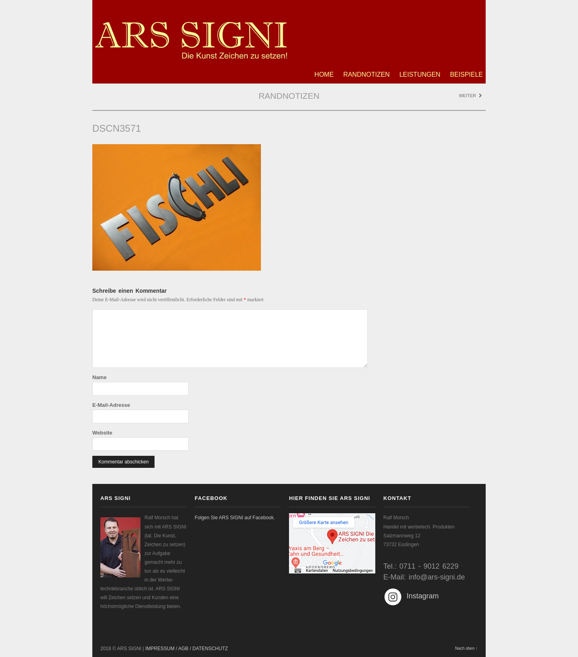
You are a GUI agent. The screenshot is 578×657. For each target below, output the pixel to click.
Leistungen (419, 74)
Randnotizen (366, 74)
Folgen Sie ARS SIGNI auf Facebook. (235, 517)
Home (324, 74)
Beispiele (466, 74)
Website (102, 433)
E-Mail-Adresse (111, 405)
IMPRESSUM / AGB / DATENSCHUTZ (186, 648)
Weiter (470, 95)
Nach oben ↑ (466, 648)
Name (99, 377)
